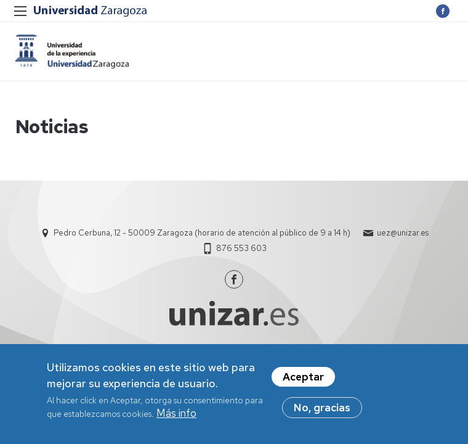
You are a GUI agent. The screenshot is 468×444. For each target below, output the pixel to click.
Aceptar (303, 379)
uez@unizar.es (403, 233)
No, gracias (322, 410)
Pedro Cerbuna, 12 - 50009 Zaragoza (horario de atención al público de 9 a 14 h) (202, 233)
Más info (176, 415)
